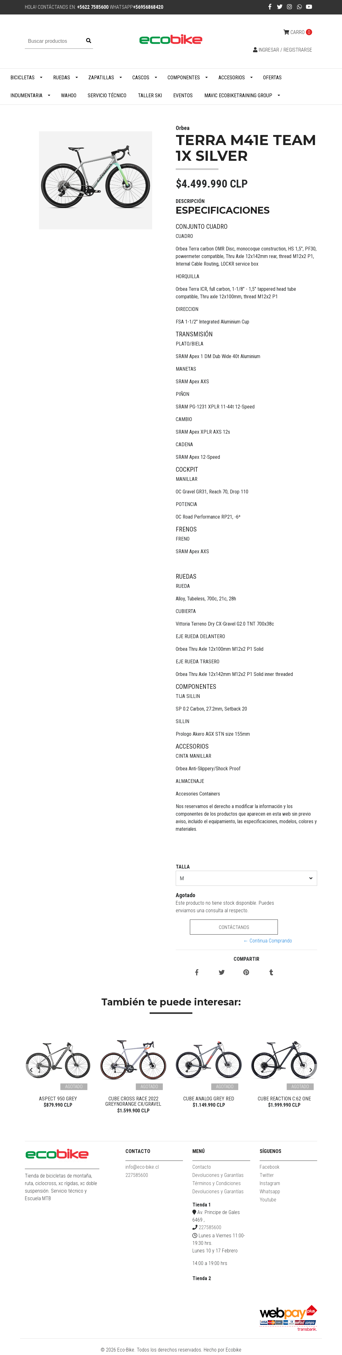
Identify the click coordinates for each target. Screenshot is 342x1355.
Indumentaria (26, 95)
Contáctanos (234, 927)
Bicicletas (22, 78)
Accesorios (231, 78)
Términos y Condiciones (216, 1185)
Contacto (201, 1168)
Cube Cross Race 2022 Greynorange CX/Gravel (133, 1101)
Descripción (190, 201)
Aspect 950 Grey (58, 1099)
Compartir (246, 959)
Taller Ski (150, 95)
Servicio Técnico (107, 95)
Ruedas (61, 78)
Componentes (184, 78)
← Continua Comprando (267, 941)
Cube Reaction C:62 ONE (284, 1099)
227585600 (136, 1176)
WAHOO (68, 95)
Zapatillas (101, 78)
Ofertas (272, 78)
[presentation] (31, 1071)
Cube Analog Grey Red (208, 1099)
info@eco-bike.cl (142, 1168)
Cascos (140, 78)
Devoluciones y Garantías (218, 1176)
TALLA (183, 867)
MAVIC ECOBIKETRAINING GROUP (238, 95)
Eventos (183, 95)
